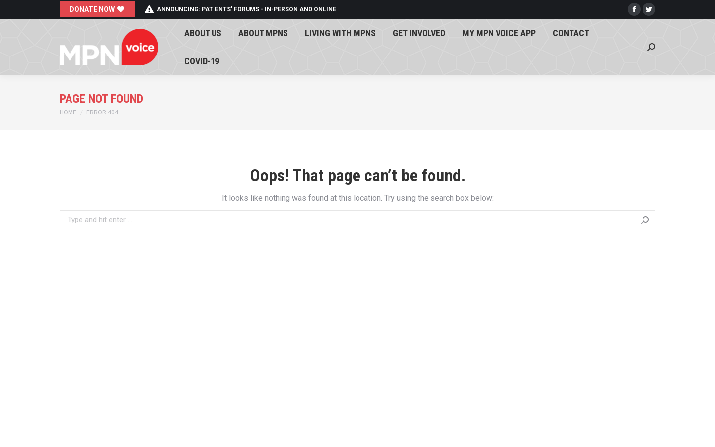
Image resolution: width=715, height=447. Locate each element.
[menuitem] (202, 33)
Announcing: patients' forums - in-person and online (240, 9)
